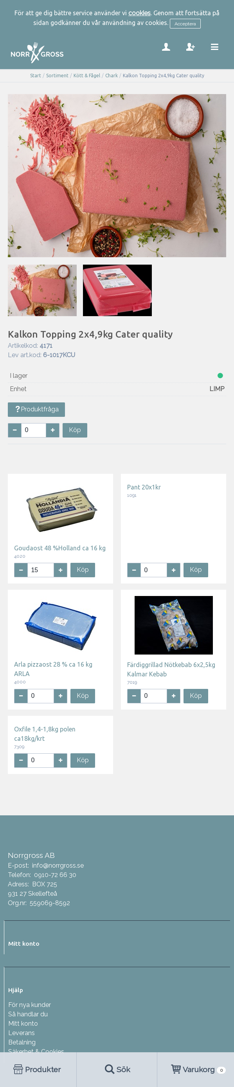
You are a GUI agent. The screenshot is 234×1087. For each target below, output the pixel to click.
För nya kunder (29, 1005)
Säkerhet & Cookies (36, 1051)
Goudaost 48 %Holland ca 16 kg (60, 548)
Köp (75, 430)
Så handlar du (28, 1014)
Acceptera (185, 24)
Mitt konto (23, 1023)
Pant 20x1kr (144, 487)
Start (35, 75)
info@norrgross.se (58, 865)
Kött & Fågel (87, 75)
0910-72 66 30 (55, 875)
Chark (111, 75)
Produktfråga (36, 409)
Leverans (21, 1033)
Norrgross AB (31, 855)
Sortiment (57, 75)
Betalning (22, 1042)
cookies (139, 13)
